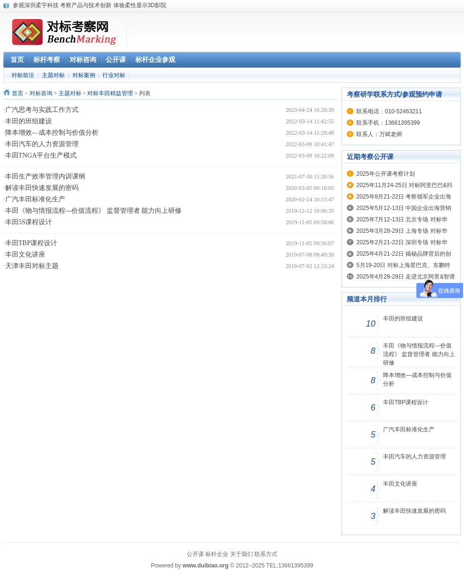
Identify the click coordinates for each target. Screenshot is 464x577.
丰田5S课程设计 (28, 222)
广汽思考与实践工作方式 (42, 109)
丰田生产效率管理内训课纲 (45, 176)
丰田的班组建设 (28, 121)
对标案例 (83, 75)
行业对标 (113, 75)
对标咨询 (41, 93)
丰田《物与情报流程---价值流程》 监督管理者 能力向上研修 (93, 210)
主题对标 (53, 75)
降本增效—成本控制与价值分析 (52, 132)
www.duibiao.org (205, 565)
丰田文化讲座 (25, 254)
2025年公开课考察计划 (385, 173)
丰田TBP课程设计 (31, 243)
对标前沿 (22, 75)
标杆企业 (216, 554)
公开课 (195, 554)
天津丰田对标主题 (32, 265)
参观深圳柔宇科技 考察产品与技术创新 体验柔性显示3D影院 (89, 5)
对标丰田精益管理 (110, 93)
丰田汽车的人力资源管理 (42, 144)
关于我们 (241, 554)
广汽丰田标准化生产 (35, 199)
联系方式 (265, 554)
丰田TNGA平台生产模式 (41, 155)
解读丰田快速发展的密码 (42, 187)
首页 (17, 93)
